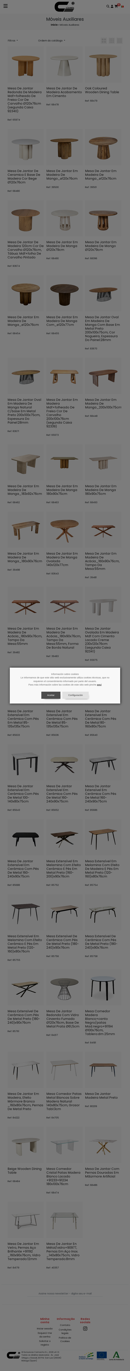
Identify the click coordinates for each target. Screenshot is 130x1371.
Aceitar (51, 695)
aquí (99, 684)
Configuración (75, 695)
